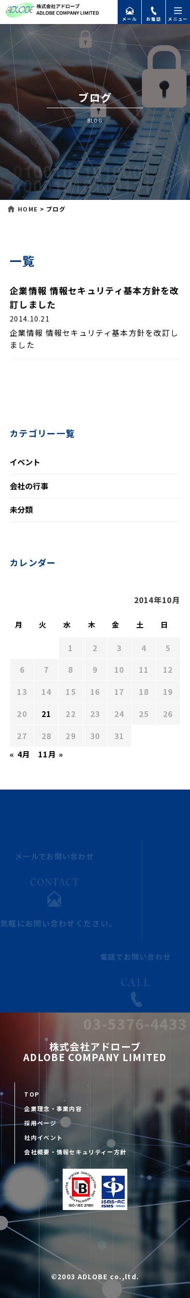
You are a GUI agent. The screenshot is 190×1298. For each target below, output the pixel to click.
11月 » (51, 754)
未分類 (21, 509)
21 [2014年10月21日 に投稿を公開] (46, 713)
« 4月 (20, 754)
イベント (25, 462)
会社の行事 (29, 486)
